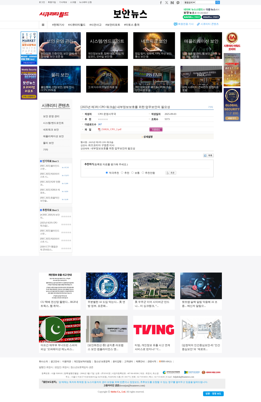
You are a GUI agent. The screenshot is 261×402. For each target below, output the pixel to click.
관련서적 (151, 361)
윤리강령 (117, 361)
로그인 (42, 2)
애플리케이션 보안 (201, 41)
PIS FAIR (154, 74)
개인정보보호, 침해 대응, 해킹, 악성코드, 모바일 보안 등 (106, 55)
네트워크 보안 (154, 41)
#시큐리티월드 (77, 24)
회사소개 (43, 361)
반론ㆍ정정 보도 (213, 394)
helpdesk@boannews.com (183, 377)
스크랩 (73, 2)
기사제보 (63, 2)
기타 (107, 74)
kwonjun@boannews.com (132, 385)
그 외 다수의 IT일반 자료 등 (103, 87)
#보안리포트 (113, 24)
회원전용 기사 (186, 24)
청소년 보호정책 (102, 361)
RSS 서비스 (166, 361)
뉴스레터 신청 (85, 2)
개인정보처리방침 (82, 361)
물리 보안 (60, 74)
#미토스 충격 (131, 24)
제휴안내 (140, 361)
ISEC (201, 74)
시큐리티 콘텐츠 (210, 24)
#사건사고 (96, 24)
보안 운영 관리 (60, 41)
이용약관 (66, 361)
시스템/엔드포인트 (107, 41)
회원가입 (52, 2)
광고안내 (55, 361)
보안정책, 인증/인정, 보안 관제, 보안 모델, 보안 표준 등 (59, 55)
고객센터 (128, 361)
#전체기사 (58, 24)
